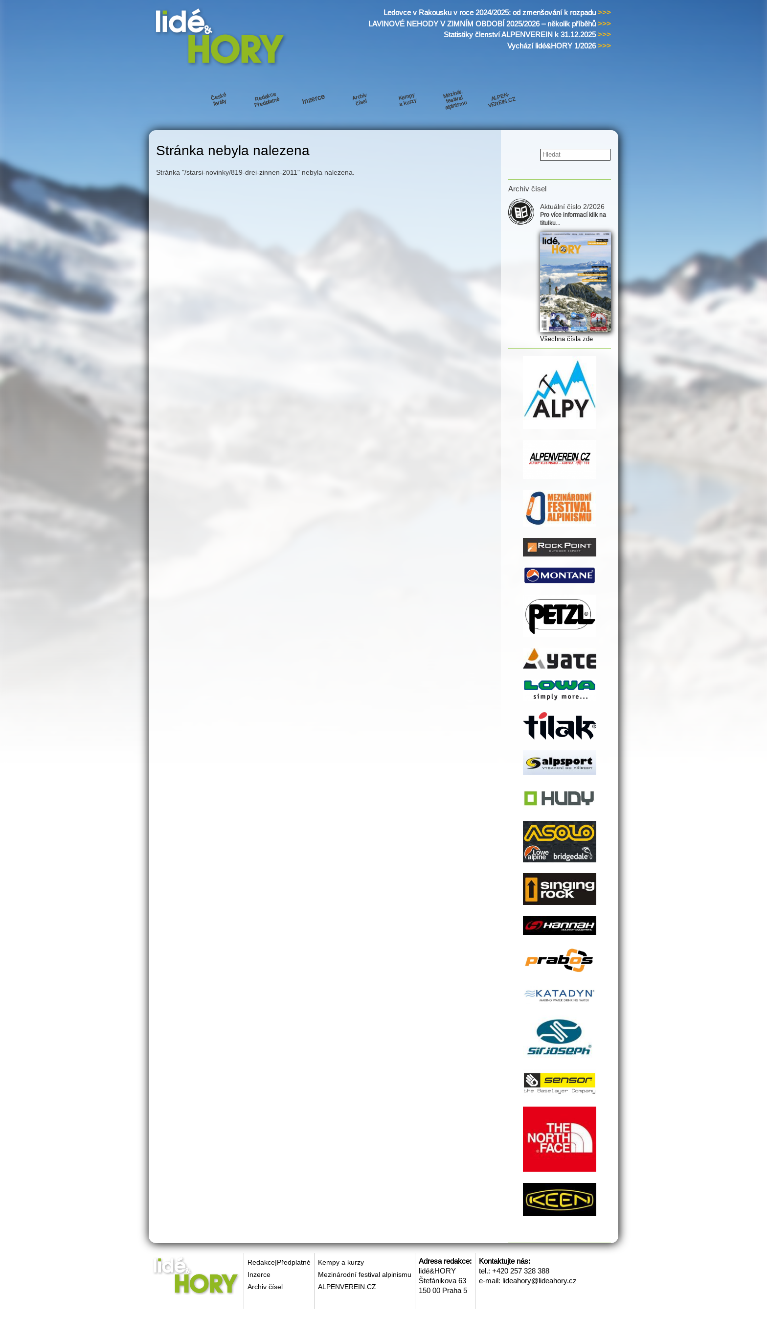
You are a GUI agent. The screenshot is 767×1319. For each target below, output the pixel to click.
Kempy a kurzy (341, 1262)
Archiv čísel (265, 1287)
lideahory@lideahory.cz (539, 1280)
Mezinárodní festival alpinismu (364, 1274)
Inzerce (259, 1274)
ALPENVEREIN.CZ (347, 1287)
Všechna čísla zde (566, 339)
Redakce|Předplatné (279, 1262)
